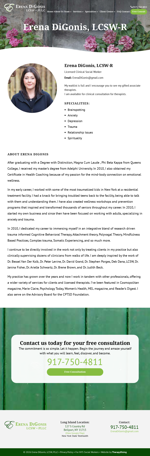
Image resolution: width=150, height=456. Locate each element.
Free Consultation (75, 372)
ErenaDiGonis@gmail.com (88, 77)
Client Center (106, 12)
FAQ (119, 12)
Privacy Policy (66, 452)
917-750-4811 (75, 362)
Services (77, 12)
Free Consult (138, 11)
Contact (126, 12)
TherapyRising (119, 452)
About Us (58, 12)
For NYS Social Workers (87, 452)
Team (67, 12)
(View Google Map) (74, 433)
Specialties (90, 12)
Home (50, 12)
